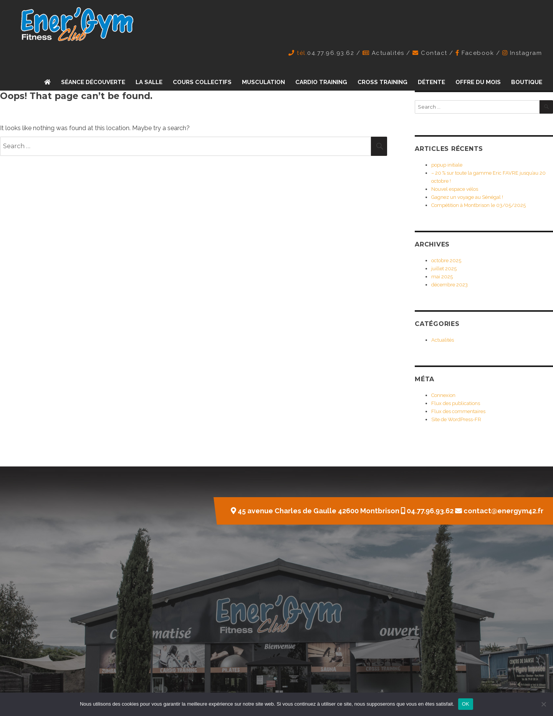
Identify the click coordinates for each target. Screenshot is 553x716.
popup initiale (446, 165)
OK (465, 704)
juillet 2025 (444, 268)
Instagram (526, 53)
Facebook (478, 53)
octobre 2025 (446, 260)
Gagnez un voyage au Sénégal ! (467, 197)
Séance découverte (93, 82)
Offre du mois (478, 82)
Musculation (263, 82)
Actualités (388, 53)
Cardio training (321, 82)
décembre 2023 (449, 285)
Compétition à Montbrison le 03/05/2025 (478, 205)
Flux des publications (455, 403)
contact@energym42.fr (503, 511)
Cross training (382, 82)
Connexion (443, 395)
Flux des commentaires (458, 411)
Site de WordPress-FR (456, 419)
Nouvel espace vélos (454, 189)
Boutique (526, 82)
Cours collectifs (202, 82)
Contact (434, 53)
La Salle (149, 82)
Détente (431, 82)
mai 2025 (442, 276)
